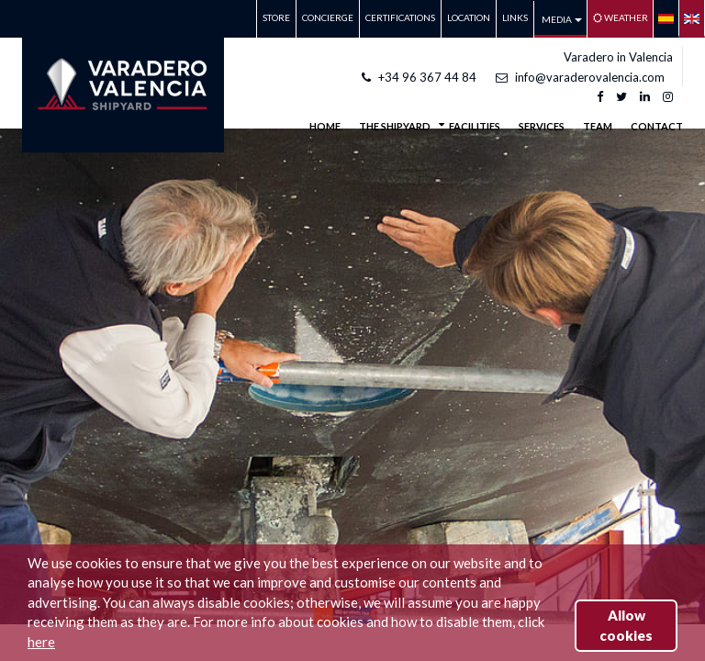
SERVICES (542, 126)
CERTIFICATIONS (400, 17)
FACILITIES (474, 126)
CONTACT (657, 126)
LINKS (515, 17)
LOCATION (468, 17)
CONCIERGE (327, 17)
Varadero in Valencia (618, 57)
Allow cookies (626, 625)
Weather (620, 17)
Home (325, 126)
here (41, 641)
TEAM (597, 126)
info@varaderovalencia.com (580, 77)
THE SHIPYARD (395, 125)
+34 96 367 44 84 (419, 77)
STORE (276, 17)
